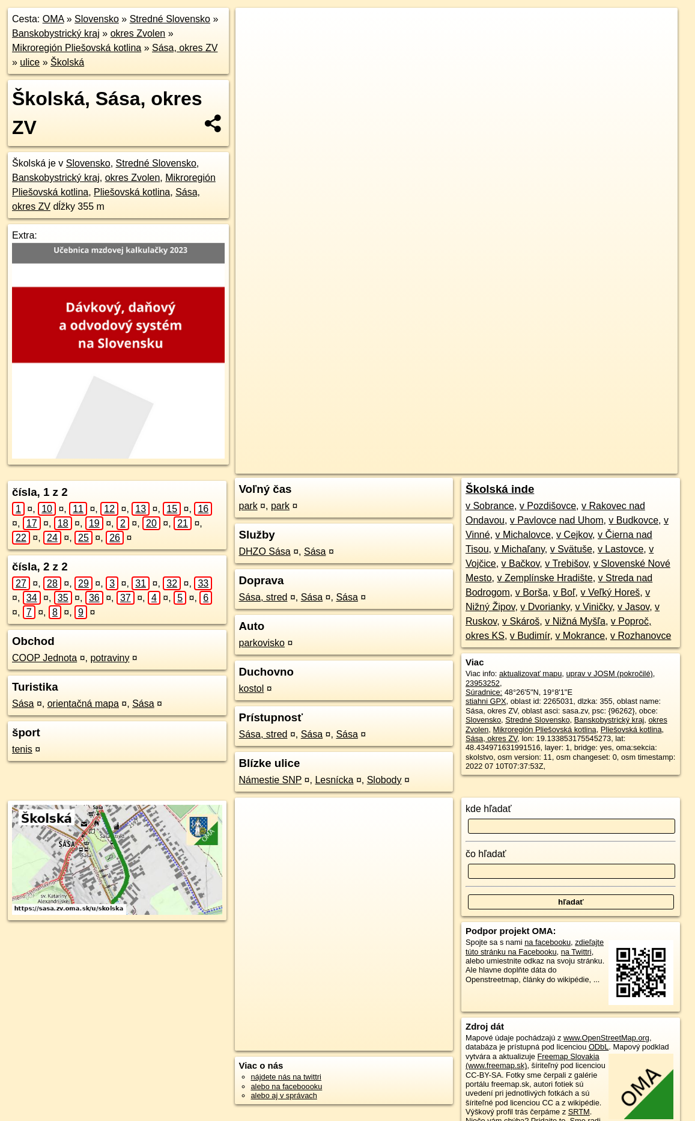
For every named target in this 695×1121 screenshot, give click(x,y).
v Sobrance (490, 506)
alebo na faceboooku (287, 1086)
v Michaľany (519, 549)
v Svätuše (571, 549)
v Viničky (594, 607)
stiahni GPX (486, 701)
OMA (53, 19)
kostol (251, 688)
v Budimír (530, 636)
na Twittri (576, 951)
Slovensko (96, 19)
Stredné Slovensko (170, 19)
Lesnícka (334, 780)
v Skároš (520, 621)
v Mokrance (580, 636)
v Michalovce (523, 535)
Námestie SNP (270, 780)
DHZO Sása (265, 551)
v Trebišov (566, 563)
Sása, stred (263, 597)
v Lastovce (620, 549)
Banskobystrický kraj (56, 33)
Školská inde (500, 489)
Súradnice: (484, 692)
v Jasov (633, 607)
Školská (67, 62)
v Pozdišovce (548, 506)
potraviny (109, 658)
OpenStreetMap (470, 431)
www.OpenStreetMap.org (606, 1037)
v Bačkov (521, 563)
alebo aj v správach (284, 1095)
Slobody (384, 780)
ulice (30, 62)
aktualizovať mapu (530, 673)
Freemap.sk (532, 431)
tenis (22, 749)
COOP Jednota (44, 658)
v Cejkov (574, 535)
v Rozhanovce (640, 636)
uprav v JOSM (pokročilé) (609, 673)
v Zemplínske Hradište (544, 578)
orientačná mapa (83, 703)
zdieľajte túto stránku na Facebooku (535, 947)
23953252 (483, 683)
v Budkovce (633, 520)
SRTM (579, 1111)
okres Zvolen (138, 33)
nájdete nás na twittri (286, 1076)
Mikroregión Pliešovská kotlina (76, 48)
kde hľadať (489, 809)
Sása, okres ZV (184, 48)
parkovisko (262, 643)
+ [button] (256, 28)
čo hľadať (486, 854)
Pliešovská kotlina (132, 192)
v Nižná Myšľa (575, 621)
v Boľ (564, 592)
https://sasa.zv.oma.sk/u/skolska (623, 431)
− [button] (256, 47)
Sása (23, 703)
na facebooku (547, 942)
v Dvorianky (544, 607)
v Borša (531, 592)
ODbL (599, 1046)
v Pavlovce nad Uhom (557, 520)
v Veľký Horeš (610, 592)
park (248, 506)
